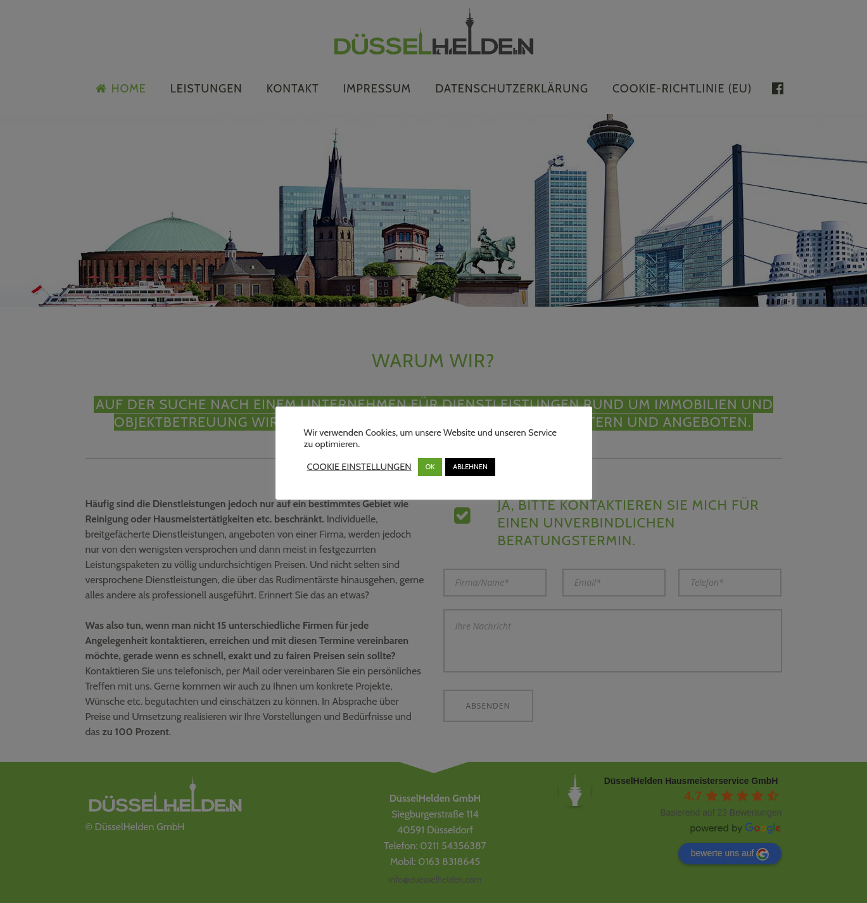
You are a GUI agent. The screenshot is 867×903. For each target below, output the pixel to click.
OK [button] (430, 466)
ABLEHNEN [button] (470, 466)
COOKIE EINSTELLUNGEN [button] (359, 466)
